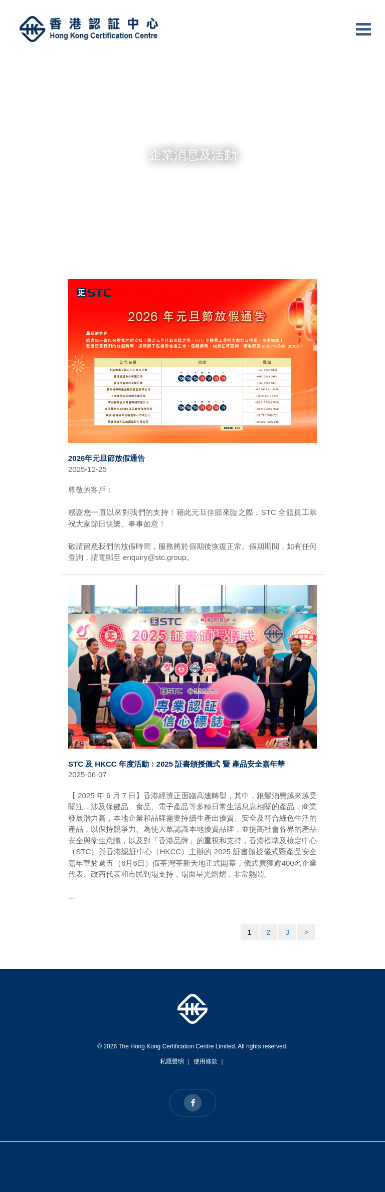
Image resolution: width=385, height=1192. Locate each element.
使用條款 (206, 1061)
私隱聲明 (172, 1061)
